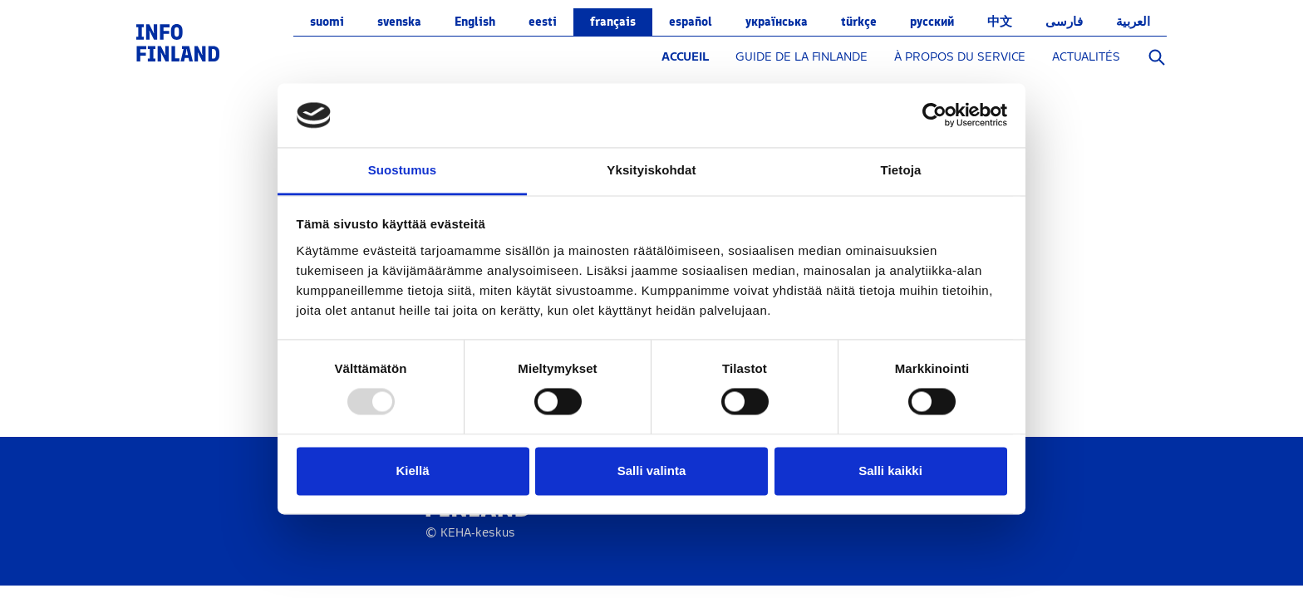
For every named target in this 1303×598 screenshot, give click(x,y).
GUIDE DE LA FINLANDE (801, 57)
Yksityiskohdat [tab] (651, 170)
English (475, 21)
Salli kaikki (890, 470)
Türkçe (859, 21)
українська (776, 21)
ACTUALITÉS (1086, 57)
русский (932, 21)
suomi (327, 21)
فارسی (1064, 21)
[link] (177, 42)
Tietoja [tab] (901, 170)
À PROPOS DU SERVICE (959, 57)
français (613, 21)
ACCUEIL (685, 57)
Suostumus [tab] (402, 170)
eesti (543, 21)
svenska (399, 21)
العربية (1133, 21)
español (690, 21)
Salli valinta (651, 470)
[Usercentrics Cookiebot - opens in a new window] (934, 115)
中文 (999, 21)
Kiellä (412, 470)
